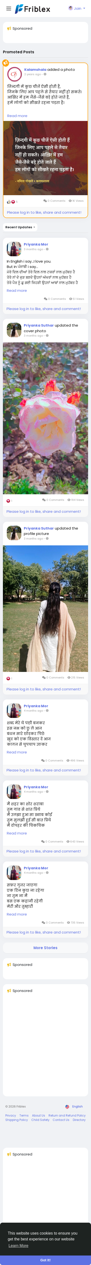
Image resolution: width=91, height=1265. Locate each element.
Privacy (10, 1115)
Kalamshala (35, 69)
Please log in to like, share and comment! (44, 212)
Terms (24, 1115)
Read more (17, 115)
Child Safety (40, 1120)
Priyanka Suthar (39, 325)
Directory (79, 1120)
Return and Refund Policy (67, 1115)
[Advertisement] (45, 1046)
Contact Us (61, 1120)
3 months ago (33, 249)
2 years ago (32, 74)
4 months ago (33, 711)
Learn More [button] (18, 1246)
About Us (38, 1115)
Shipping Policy (16, 1120)
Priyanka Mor (36, 244)
